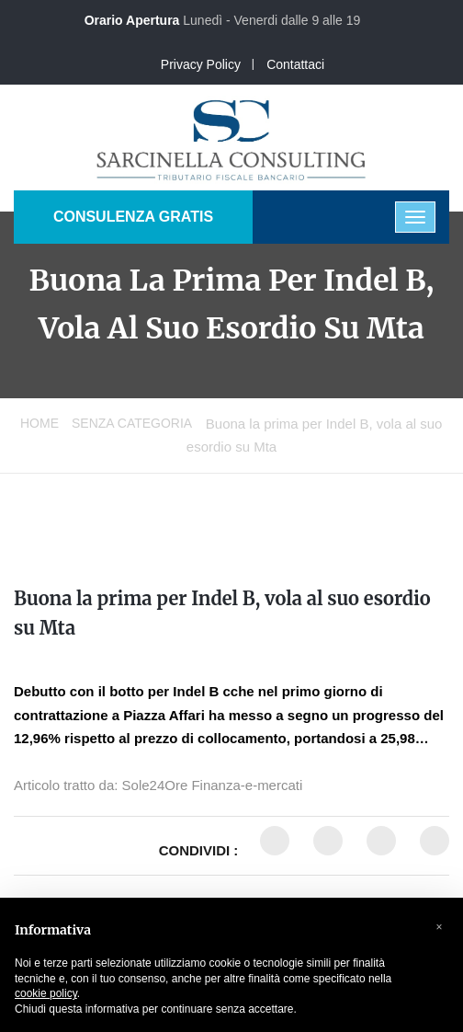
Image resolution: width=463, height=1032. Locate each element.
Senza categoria (132, 423)
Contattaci (295, 64)
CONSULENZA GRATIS (133, 216)
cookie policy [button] (46, 993)
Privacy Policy (201, 64)
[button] (439, 927)
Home (39, 423)
